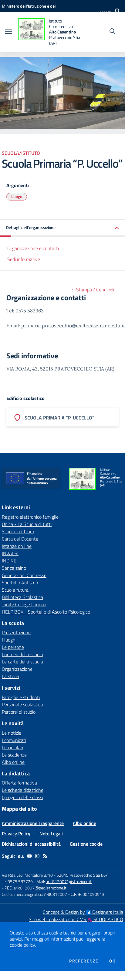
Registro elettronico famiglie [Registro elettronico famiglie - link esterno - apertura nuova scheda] (30, 516)
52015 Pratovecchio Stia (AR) (82, 875)
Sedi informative (23, 259)
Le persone (13, 647)
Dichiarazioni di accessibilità (31, 843)
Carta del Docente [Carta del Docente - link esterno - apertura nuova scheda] (20, 538)
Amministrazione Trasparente (33, 823)
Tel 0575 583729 (17, 881)
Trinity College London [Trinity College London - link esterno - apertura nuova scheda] (24, 604)
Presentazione (16, 632)
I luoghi (9, 639)
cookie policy (22, 944)
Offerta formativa (19, 782)
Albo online (13, 762)
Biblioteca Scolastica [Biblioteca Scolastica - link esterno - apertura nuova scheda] (22, 597)
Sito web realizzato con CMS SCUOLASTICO (76, 919)
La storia (10, 676)
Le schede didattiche (22, 790)
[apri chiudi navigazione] (8, 32)
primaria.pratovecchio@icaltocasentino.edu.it (73, 325)
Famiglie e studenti (21, 697)
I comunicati (14, 740)
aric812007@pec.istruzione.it (40, 888)
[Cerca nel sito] (112, 32)
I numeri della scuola (22, 654)
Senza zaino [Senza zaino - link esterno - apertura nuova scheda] (14, 568)
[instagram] (37, 856)
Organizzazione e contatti (33, 248)
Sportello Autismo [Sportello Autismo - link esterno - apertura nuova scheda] (20, 582)
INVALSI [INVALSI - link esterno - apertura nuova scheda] (10, 553)
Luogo (16, 196)
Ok (112, 961)
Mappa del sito (19, 809)
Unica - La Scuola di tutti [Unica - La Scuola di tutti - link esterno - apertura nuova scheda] (27, 524)
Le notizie (11, 732)
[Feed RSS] (45, 856)
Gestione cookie (86, 843)
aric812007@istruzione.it (69, 881)
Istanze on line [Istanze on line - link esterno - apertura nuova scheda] (17, 546)
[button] (62, 228)
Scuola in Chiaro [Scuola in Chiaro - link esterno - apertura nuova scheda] (18, 531)
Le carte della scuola (22, 661)
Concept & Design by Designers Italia (83, 912)
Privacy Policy (16, 833)
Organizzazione (17, 669)
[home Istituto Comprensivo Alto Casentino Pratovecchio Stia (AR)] (50, 32)
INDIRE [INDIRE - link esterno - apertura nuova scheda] (9, 560)
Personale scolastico (22, 704)
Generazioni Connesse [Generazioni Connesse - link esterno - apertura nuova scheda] (24, 575)
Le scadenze (14, 754)
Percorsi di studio (18, 711)
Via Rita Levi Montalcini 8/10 (27, 875)
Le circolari (12, 747)
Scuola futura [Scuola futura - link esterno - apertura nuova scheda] (15, 589)
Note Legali (51, 833)
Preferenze (83, 961)
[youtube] (29, 856)
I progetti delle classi (22, 797)
